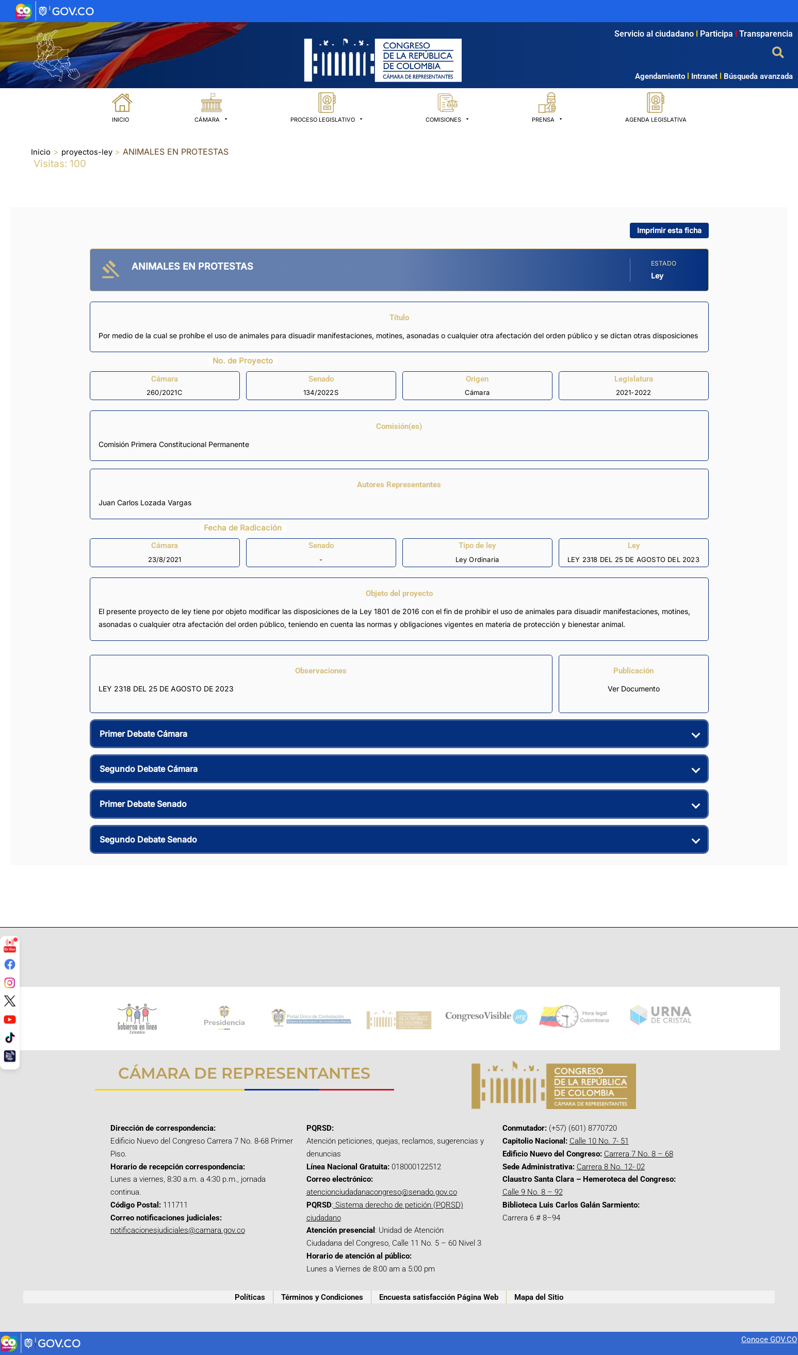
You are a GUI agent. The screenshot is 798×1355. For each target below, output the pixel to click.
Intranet (701, 76)
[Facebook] (10, 964)
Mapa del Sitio (538, 1297)
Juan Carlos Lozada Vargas (145, 502)
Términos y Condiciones (322, 1297)
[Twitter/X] (10, 1001)
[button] (778, 53)
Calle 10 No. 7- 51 (599, 1141)
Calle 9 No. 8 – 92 (532, 1192)
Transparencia (766, 34)
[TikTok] (10, 1037)
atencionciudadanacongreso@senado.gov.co (381, 1192)
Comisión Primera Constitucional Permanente (174, 444)
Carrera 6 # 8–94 (531, 1217)
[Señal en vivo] (10, 945)
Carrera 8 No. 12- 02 (611, 1166)
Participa (719, 34)
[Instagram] (10, 982)
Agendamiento (660, 76)
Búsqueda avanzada (758, 76)
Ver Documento (634, 688)
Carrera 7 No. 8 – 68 (638, 1154)
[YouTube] (10, 1019)
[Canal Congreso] (10, 1056)
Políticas (250, 1297)
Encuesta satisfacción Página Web (438, 1297)
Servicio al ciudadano (654, 34)
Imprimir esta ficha (669, 230)
